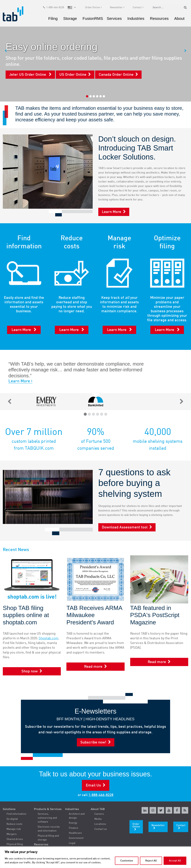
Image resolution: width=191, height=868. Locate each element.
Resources (159, 19)
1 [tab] (87, 96)
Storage (70, 19)
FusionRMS (92, 19)
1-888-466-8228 (55, 8)
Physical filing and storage (48, 838)
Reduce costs (14, 824)
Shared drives (15, 839)
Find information (16, 814)
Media (97, 819)
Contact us (100, 829)
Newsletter (116, 8)
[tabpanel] (95, 51)
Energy (73, 823)
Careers (99, 814)
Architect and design (77, 816)
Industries (135, 19)
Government (76, 838)
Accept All (175, 860)
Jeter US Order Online (28, 75)
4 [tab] (97, 96)
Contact (137, 8)
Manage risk (14, 829)
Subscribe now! (93, 742)
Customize (126, 860)
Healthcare (75, 833)
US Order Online (72, 75)
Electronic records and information (49, 829)
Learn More (111, 212)
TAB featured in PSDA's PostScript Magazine (154, 615)
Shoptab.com (48, 638)
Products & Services (48, 809)
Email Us (93, 785)
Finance (73, 828)
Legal (72, 843)
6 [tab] (104, 96)
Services (114, 19)
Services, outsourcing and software (47, 818)
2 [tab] (90, 96)
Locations (100, 824)
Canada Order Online (116, 75)
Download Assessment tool (125, 527)
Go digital (12, 819)
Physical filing (15, 844)
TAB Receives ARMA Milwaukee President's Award (94, 615)
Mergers (12, 834)
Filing (53, 19)
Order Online (92, 8)
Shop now (29, 671)
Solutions (9, 809)
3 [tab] (94, 96)
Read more (93, 667)
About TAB (98, 809)
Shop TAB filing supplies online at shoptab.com (26, 615)
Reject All (151, 860)
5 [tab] (100, 96)
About (179, 19)
